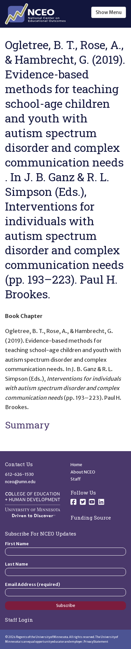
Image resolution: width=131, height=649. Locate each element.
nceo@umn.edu (20, 481)
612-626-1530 (19, 474)
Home (76, 464)
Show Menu (109, 12)
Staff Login (19, 619)
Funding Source (91, 517)
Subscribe (65, 605)
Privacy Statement (96, 641)
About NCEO (83, 471)
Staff (76, 478)
